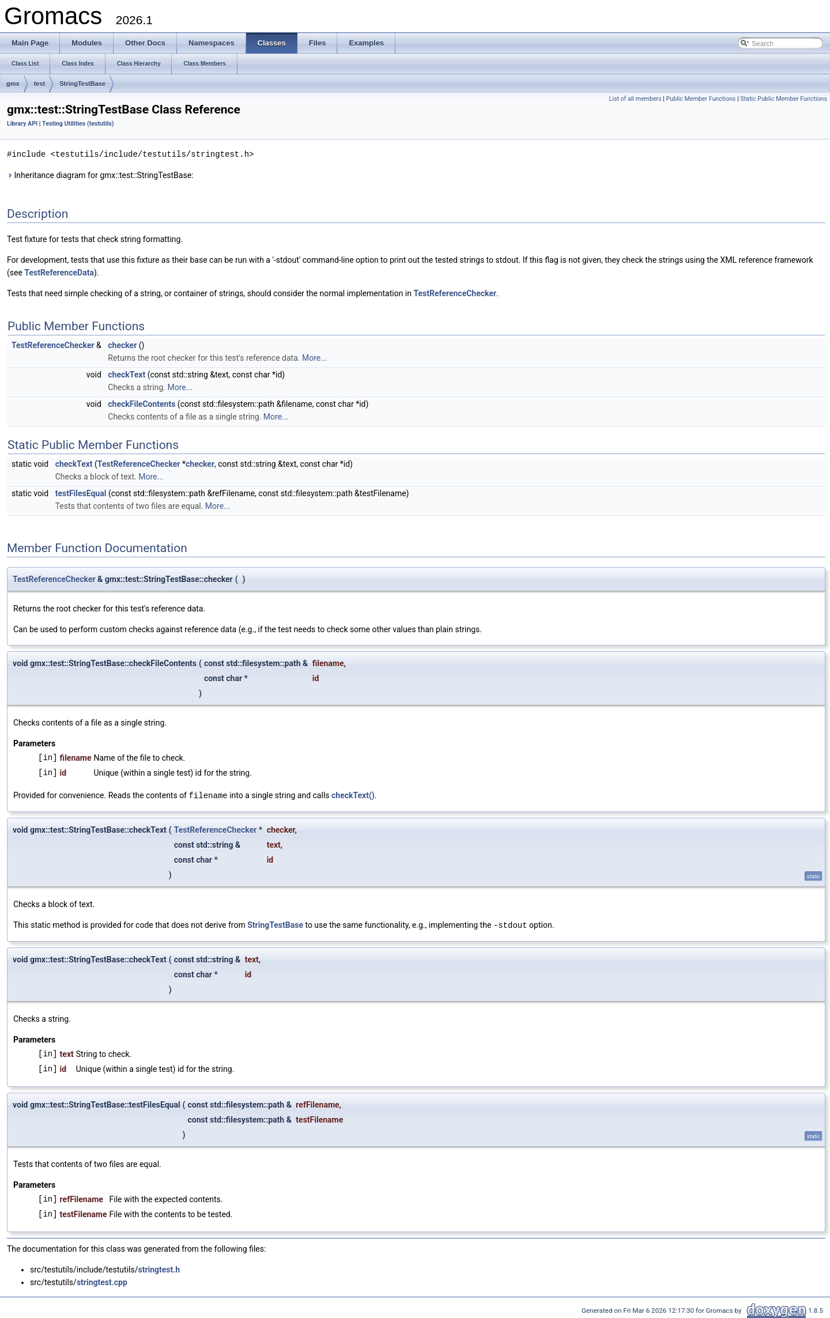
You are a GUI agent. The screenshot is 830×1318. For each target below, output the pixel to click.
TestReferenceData (59, 272)
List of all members (635, 99)
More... (314, 357)
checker (122, 344)
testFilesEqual (81, 492)
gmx (13, 83)
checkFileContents (141, 403)
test (40, 83)
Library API (22, 123)
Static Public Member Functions (783, 99)
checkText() (353, 794)
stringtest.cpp (102, 1280)
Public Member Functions (701, 99)
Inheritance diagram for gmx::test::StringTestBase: (100, 174)
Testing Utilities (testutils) (78, 123)
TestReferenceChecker (454, 292)
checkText (126, 374)
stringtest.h (159, 1267)
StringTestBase (82, 83)
